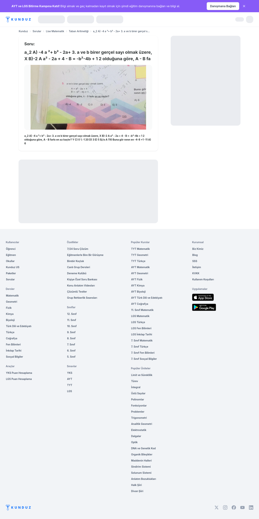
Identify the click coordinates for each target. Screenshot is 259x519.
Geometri (11, 301)
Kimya (9, 313)
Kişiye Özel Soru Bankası (82, 279)
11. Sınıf (71, 319)
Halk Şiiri (136, 484)
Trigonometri (139, 417)
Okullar (10, 261)
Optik (134, 442)
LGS (69, 391)
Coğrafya (11, 338)
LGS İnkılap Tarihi (141, 334)
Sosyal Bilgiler (14, 356)
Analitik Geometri (141, 423)
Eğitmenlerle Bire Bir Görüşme (85, 254)
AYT (69, 378)
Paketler (11, 273)
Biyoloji (10, 319)
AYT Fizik (137, 279)
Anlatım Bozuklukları (143, 478)
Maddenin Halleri (141, 460)
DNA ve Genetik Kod (143, 448)
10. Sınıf (72, 326)
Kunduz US (12, 267)
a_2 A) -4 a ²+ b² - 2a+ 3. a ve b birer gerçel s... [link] (121, 31)
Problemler (137, 411)
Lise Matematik (55, 31)
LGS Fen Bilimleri (141, 328)
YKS (69, 372)
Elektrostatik (138, 429)
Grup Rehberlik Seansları (82, 297)
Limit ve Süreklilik (141, 374)
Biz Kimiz (197, 248)
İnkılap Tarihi (13, 350)
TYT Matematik (140, 248)
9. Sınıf (71, 332)
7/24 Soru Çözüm (77, 248)
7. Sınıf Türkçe (139, 346)
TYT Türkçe (138, 261)
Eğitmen (11, 254)
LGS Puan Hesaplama (19, 378)
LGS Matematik (140, 316)
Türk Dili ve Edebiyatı (18, 326)
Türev (134, 381)
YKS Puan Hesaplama (19, 372)
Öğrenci (10, 248)
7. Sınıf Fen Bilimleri (143, 352)
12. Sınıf (72, 313)
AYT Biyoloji (138, 291)
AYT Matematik (140, 267)
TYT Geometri (139, 254)
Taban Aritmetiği (79, 31)
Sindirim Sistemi (141, 466)
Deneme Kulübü (76, 273)
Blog (195, 254)
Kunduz (23, 31)
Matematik (12, 295)
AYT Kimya (137, 285)
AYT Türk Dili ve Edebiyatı (146, 297)
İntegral (135, 387)
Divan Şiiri (137, 491)
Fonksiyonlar (139, 405)
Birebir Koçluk (75, 261)
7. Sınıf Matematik (142, 340)
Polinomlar (137, 399)
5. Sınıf (71, 356)
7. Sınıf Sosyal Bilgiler (144, 358)
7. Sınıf (71, 344)
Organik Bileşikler (141, 454)
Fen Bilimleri (13, 344)
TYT (69, 385)
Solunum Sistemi (141, 472)
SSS (194, 261)
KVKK (195, 273)
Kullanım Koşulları (203, 279)
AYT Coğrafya (139, 303)
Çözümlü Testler (77, 291)
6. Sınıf (71, 350)
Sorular (37, 31)
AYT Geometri (139, 273)
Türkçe (10, 332)
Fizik (9, 307)
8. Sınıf (71, 338)
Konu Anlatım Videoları (81, 285)
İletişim (196, 267)
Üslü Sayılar (138, 393)
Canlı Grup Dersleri (78, 267)
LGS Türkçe (138, 322)
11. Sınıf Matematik (142, 309)
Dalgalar (136, 436)
